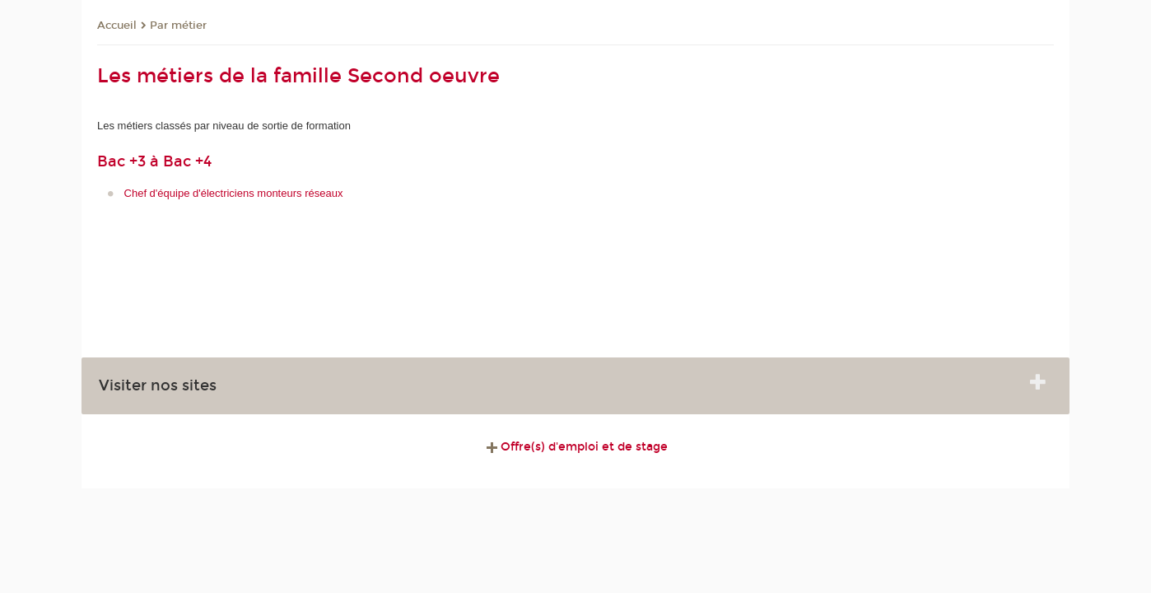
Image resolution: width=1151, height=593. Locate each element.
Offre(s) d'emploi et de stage (575, 447)
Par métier (178, 25)
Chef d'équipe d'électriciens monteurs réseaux (233, 193)
